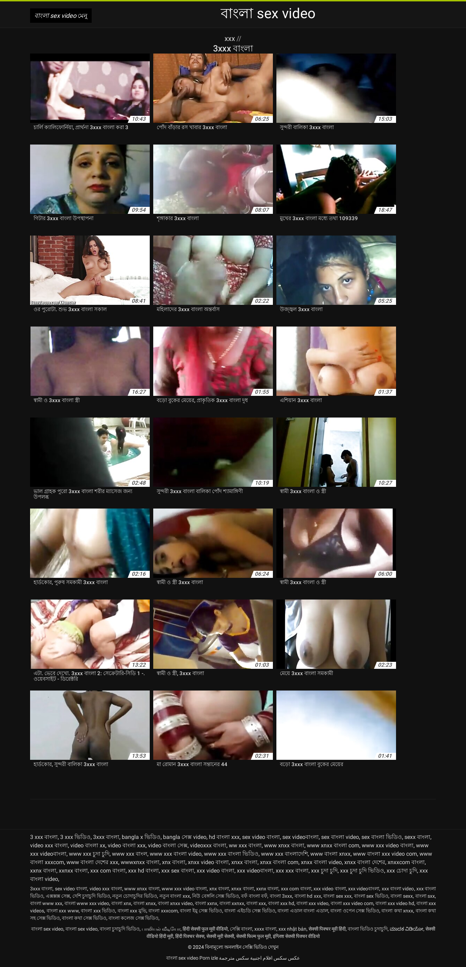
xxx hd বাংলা (143, 870)
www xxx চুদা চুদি (89, 853)
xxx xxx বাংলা (292, 870)
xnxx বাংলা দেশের (364, 862)
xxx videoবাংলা (255, 870)
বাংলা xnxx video (175, 903)
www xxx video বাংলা (388, 845)
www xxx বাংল (129, 853)
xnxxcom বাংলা (406, 862)
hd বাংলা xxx (224, 837)
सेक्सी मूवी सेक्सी (220, 936)
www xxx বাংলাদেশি (284, 853)
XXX (230, 38)
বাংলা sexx (401, 896)
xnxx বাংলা (244, 862)
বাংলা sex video (47, 929)
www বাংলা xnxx (330, 853)
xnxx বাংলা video (321, 862)
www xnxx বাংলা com (333, 845)
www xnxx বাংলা (284, 845)
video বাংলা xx (87, 845)
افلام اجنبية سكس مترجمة (246, 958)
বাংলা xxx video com (352, 903)
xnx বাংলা (173, 862)
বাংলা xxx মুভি (132, 910)
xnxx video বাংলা (208, 862)
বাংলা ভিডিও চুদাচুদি (368, 929)
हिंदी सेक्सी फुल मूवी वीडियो (205, 929)
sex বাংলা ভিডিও (381, 837)
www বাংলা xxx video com (385, 853)
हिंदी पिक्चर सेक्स (189, 936)
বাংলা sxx (425, 896)
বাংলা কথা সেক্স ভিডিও (84, 918)
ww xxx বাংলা (245, 845)
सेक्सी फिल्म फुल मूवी (253, 936)
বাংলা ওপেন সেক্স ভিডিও (354, 910)
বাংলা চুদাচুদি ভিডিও (120, 929)
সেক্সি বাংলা (241, 929)
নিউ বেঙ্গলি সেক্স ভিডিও (215, 896)
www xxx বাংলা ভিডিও (231, 853)
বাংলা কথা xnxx (397, 910)
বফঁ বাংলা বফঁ (254, 896)
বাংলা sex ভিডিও (371, 896)
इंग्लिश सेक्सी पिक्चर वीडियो (296, 936)
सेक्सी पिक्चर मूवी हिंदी (327, 929)
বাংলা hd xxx (308, 896)
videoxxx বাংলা (208, 845)
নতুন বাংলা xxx (175, 896)
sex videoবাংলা (300, 837)
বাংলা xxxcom (163, 910)
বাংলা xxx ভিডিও (98, 910)
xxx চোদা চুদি (402, 870)
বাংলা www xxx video (86, 903)
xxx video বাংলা (215, 870)
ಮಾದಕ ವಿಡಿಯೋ (406, 929)
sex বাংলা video (340, 837)
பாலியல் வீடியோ (161, 929)
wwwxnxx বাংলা (140, 862)
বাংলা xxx (256, 903)
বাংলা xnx (121, 903)
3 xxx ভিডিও (75, 837)
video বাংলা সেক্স (168, 845)
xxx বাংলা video (398, 888)
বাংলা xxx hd (281, 903)
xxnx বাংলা (43, 870)
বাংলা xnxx (144, 903)
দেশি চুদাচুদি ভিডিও (91, 896)
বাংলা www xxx (46, 903)
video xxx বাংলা (49, 845)
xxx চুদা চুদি (324, 870)
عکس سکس (287, 958)
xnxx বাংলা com (279, 862)
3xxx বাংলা (106, 837)
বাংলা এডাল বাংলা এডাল (302, 910)
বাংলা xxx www (63, 910)
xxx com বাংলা (108, 870)
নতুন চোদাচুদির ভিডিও (134, 896)
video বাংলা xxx (127, 845)
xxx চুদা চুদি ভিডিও (362, 870)
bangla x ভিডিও (141, 837)
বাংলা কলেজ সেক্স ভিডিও (133, 918)
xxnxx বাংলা (73, 870)
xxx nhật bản (292, 929)
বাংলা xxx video (312, 903)
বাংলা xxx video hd (394, 903)
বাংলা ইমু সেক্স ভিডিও (201, 910)
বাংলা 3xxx (281, 896)
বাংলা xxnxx (231, 903)
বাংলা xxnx (206, 903)
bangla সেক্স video (184, 837)
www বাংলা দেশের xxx (92, 862)
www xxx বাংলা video (176, 853)
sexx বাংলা (417, 837)
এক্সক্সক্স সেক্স (58, 896)
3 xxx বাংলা (44, 837)
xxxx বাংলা (265, 929)
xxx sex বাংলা (177, 870)
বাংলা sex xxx (337, 896)
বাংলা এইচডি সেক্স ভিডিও (249, 910)
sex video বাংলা (261, 837)
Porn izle (208, 958)
